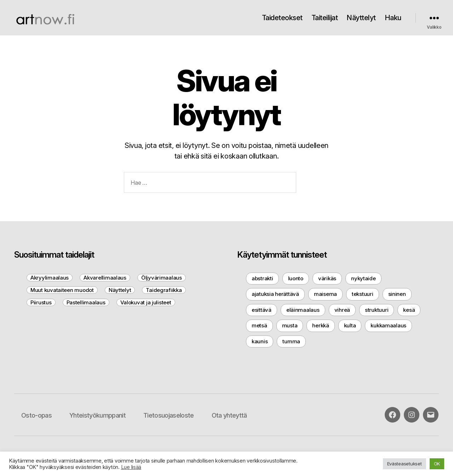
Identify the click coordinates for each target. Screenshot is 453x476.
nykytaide (363, 278)
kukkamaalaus (388, 325)
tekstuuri (362, 294)
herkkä (320, 325)
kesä (409, 309)
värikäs (327, 278)
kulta (350, 325)
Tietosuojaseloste (168, 415)
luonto (295, 278)
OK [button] (437, 463)
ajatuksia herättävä (275, 294)
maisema (325, 294)
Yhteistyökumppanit (97, 415)
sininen (397, 294)
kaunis (260, 341)
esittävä (261, 309)
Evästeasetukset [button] (404, 463)
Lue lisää (131, 467)
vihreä (342, 309)
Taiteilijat (324, 17)
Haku (393, 17)
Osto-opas (36, 415)
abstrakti (262, 278)
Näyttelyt (361, 17)
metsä (259, 325)
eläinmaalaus (303, 309)
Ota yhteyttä (229, 415)
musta (290, 325)
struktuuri (376, 309)
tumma (291, 341)
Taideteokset (282, 17)
